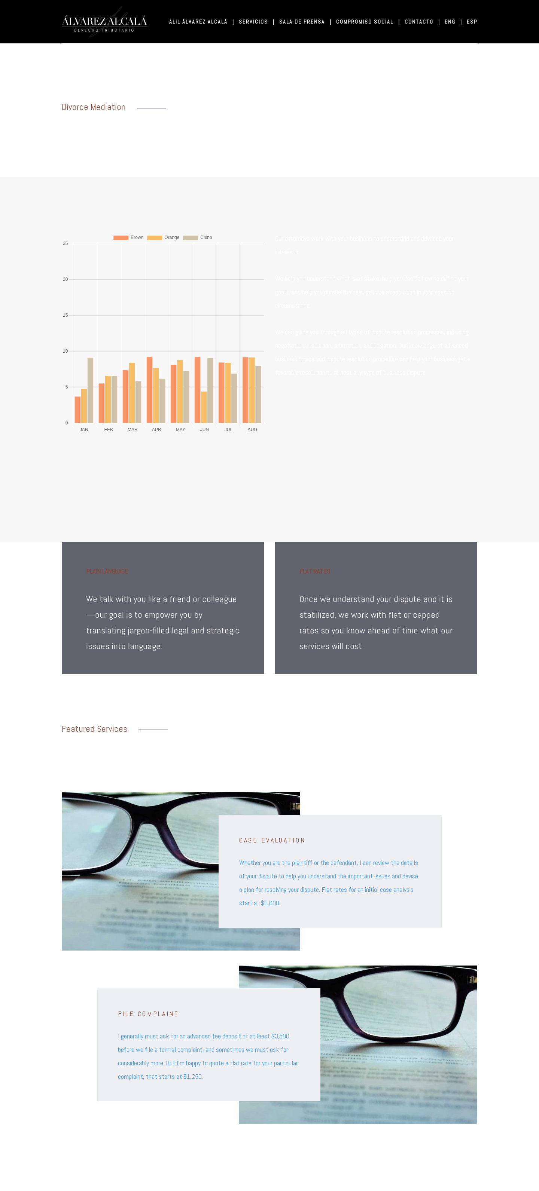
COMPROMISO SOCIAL (367, 21)
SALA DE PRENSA (305, 21)
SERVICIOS (256, 21)
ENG (453, 21)
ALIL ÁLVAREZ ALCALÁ (201, 21)
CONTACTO (422, 21)
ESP (472, 21)
